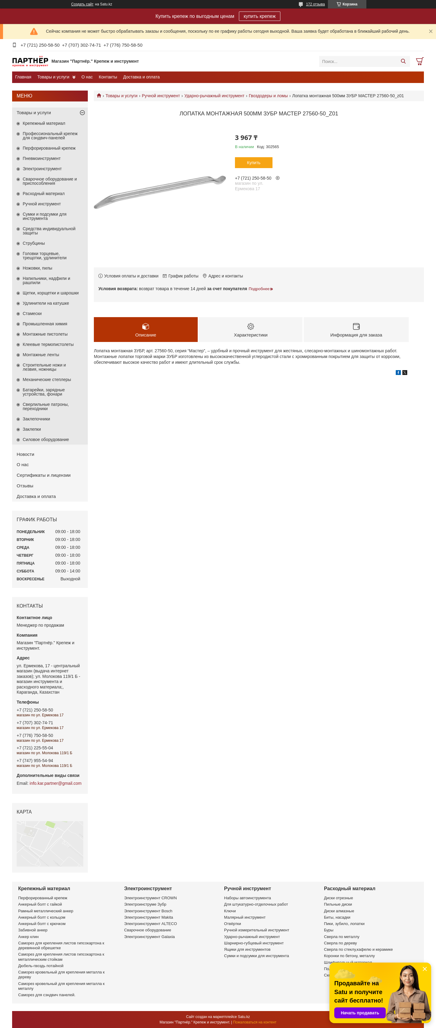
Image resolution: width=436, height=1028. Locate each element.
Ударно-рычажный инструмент (214, 95)
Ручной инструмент (161, 95)
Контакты (108, 77)
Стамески (32, 313)
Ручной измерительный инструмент (256, 930)
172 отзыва (315, 4)
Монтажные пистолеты (45, 334)
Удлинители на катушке (46, 303)
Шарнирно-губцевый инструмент (254, 943)
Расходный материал (43, 193)
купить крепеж (260, 16)
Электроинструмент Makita (148, 917)
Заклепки (32, 429)
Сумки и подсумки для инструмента (45, 216)
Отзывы (25, 485)
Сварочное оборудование (147, 930)
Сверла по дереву (340, 943)
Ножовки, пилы (37, 268)
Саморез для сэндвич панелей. (46, 995)
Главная (23, 77)
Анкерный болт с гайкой (40, 904)
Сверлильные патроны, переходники (46, 406)
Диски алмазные (339, 911)
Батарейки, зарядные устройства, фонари (44, 391)
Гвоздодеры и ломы (268, 95)
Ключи (230, 911)
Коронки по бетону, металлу (349, 955)
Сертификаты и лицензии (44, 475)
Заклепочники (36, 418)
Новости (25, 454)
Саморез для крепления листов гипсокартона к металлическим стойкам (61, 956)
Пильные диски (338, 904)
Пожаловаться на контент (254, 1022)
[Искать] (403, 61)
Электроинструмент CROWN (150, 898)
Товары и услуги (53, 77)
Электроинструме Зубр (145, 904)
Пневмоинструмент (42, 158)
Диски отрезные (338, 898)
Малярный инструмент (245, 917)
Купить (253, 162)
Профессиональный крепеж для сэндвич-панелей (50, 135)
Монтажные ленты (41, 354)
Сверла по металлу (341, 936)
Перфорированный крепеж (49, 148)
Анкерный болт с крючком (41, 923)
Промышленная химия (45, 323)
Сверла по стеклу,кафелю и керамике (358, 949)
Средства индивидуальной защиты (49, 230)
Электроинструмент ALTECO (150, 923)
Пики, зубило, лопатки (344, 923)
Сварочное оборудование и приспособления (50, 181)
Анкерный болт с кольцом (41, 917)
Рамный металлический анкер (45, 911)
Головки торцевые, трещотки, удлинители (45, 255)
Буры (328, 930)
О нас (87, 77)
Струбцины (34, 243)
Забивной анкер (33, 930)
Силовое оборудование (46, 439)
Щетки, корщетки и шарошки (51, 292)
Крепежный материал (44, 123)
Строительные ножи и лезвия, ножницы (44, 367)
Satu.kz (244, 1017)
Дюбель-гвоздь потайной (41, 965)
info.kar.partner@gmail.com (55, 783)
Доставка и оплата (141, 77)
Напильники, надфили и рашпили (46, 280)
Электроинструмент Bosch (148, 911)
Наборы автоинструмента (247, 898)
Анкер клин (28, 936)
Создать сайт (82, 4)
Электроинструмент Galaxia (149, 936)
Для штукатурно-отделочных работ (256, 904)
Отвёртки (232, 923)
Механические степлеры (47, 379)
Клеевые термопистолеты (48, 344)
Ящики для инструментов (247, 949)
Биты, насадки (337, 917)
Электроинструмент (42, 168)
